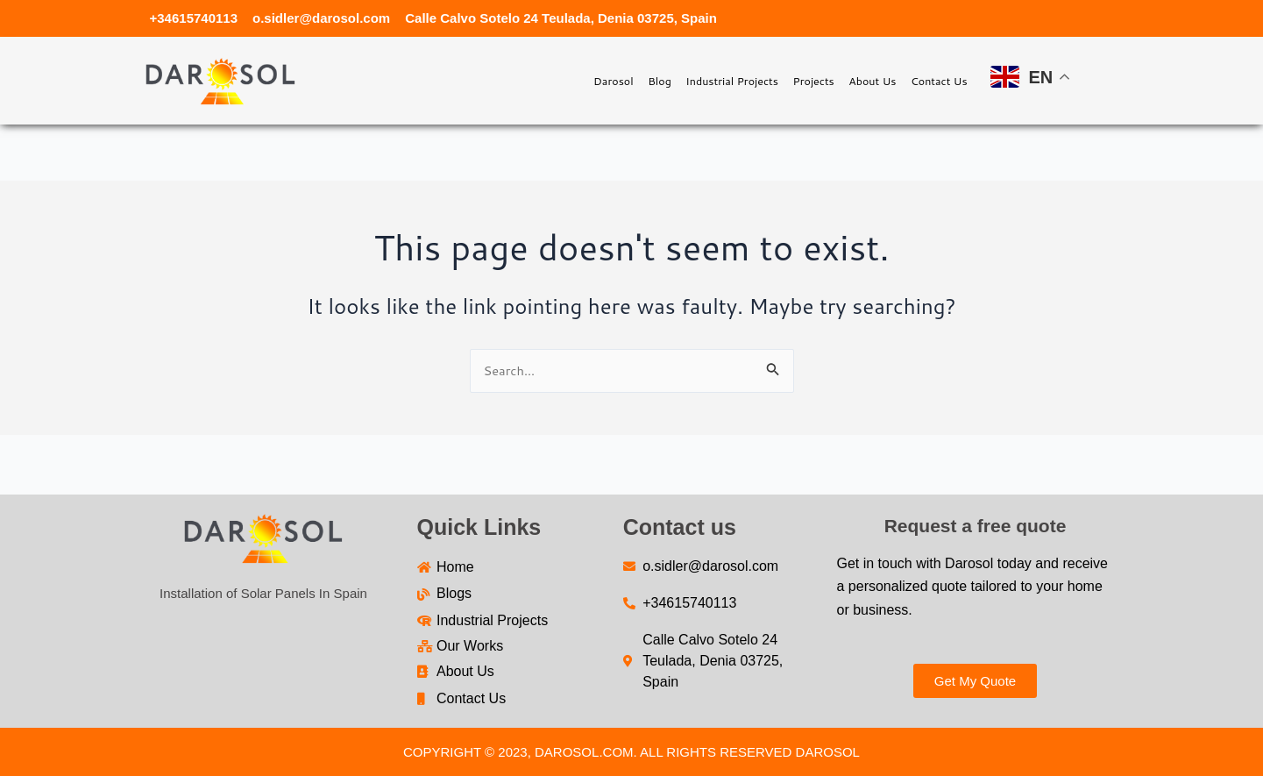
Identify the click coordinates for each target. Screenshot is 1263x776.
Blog (556, 80)
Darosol (491, 80)
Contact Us (927, 80)
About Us (838, 80)
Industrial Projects (651, 80)
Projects (759, 80)
